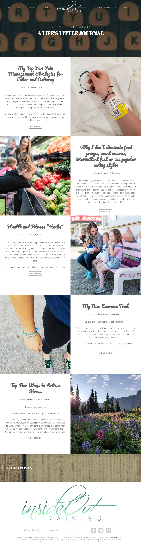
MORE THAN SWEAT (103, 7)
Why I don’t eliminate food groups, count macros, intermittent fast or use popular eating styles (105, 156)
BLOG (20, 7)
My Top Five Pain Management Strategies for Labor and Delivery (35, 73)
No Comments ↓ (44, 87)
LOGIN (137, 7)
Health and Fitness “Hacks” (35, 227)
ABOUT (117, 7)
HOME (7, 7)
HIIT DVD (45, 7)
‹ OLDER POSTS (18, 468)
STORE (32, 7)
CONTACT (127, 7)
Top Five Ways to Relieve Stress (35, 388)
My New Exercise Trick (105, 306)
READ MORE (35, 126)
